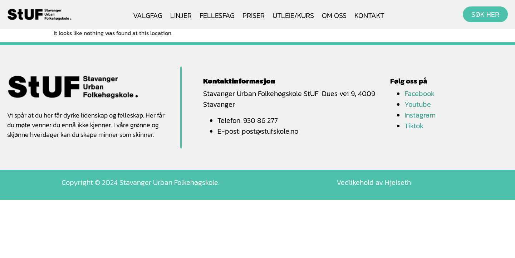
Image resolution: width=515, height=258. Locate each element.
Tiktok (413, 125)
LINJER (181, 15)
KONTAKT (369, 15)
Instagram (420, 115)
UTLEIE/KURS (293, 15)
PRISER (253, 15)
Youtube (417, 104)
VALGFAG (147, 15)
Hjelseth (398, 182)
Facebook (419, 93)
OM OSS (334, 15)
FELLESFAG (217, 15)
